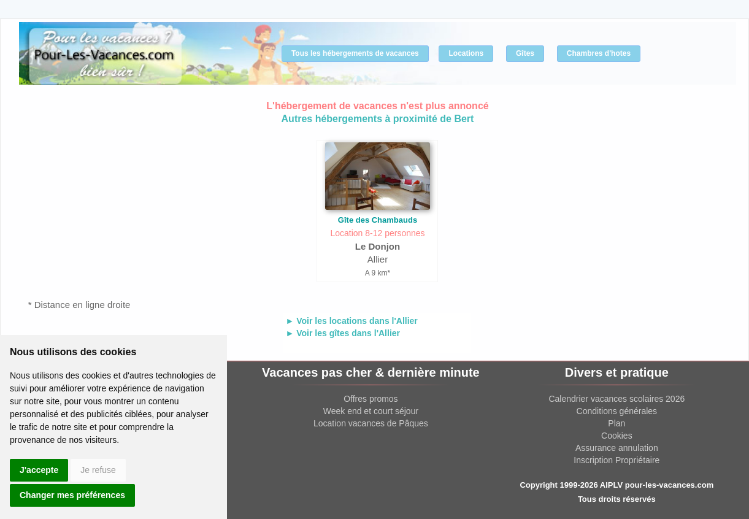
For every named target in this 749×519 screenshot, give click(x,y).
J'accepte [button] (39, 470)
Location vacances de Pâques (370, 423)
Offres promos (371, 399)
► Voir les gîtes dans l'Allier (342, 333)
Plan (616, 423)
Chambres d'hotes (599, 53)
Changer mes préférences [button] (72, 495)
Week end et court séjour (370, 411)
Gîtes (525, 53)
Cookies (616, 435)
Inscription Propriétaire (616, 460)
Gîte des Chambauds (377, 220)
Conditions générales (617, 411)
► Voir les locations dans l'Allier (351, 321)
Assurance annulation (616, 448)
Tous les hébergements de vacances (355, 53)
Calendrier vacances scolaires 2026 (616, 399)
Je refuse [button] (98, 470)
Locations (465, 53)
